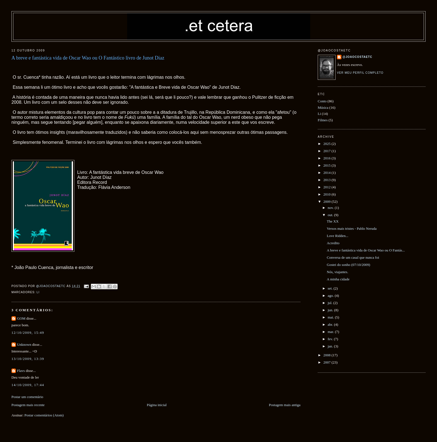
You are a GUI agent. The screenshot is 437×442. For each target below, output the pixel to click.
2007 (327, 362)
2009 (327, 201)
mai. (331, 317)
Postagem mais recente (28, 405)
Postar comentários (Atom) (44, 415)
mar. (331, 332)
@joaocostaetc (357, 56)
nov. (331, 208)
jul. (330, 303)
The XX (333, 221)
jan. (331, 346)
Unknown (24, 344)
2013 (327, 180)
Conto (322, 101)
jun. (331, 310)
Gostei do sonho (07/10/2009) (348, 265)
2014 (327, 173)
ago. (331, 295)
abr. (331, 324)
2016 (327, 158)
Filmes (322, 120)
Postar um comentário (27, 397)
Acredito (333, 243)
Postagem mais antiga (284, 405)
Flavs (21, 371)
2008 (327, 355)
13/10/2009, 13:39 (27, 359)
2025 (327, 144)
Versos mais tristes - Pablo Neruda (352, 228)
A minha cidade (338, 279)
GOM (21, 318)
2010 (327, 194)
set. (331, 288)
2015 (327, 165)
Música (323, 107)
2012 (327, 187)
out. (331, 215)
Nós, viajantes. (337, 272)
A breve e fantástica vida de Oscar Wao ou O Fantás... (366, 250)
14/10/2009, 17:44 (27, 385)
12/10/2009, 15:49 (27, 332)
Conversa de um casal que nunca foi (353, 257)
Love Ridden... (337, 236)
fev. (331, 339)
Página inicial (157, 405)
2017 (327, 151)
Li (38, 292)
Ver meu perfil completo (360, 72)
